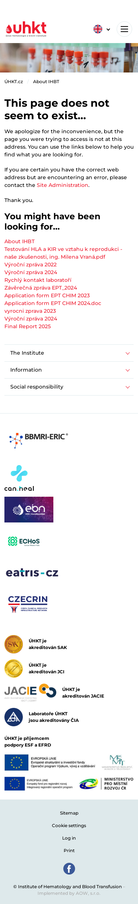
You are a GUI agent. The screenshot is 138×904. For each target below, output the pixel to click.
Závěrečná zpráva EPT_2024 (40, 287)
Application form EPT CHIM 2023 (47, 295)
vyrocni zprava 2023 (30, 311)
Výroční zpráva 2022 (30, 264)
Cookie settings (69, 825)
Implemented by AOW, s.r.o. (69, 893)
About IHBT (46, 81)
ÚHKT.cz (13, 81)
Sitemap (69, 813)
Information (26, 369)
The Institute (27, 353)
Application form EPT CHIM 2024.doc (52, 303)
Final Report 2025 (27, 326)
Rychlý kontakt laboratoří (37, 280)
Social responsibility (36, 386)
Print (69, 850)
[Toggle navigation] (124, 29)
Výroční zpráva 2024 (30, 272)
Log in (69, 838)
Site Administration (62, 185)
